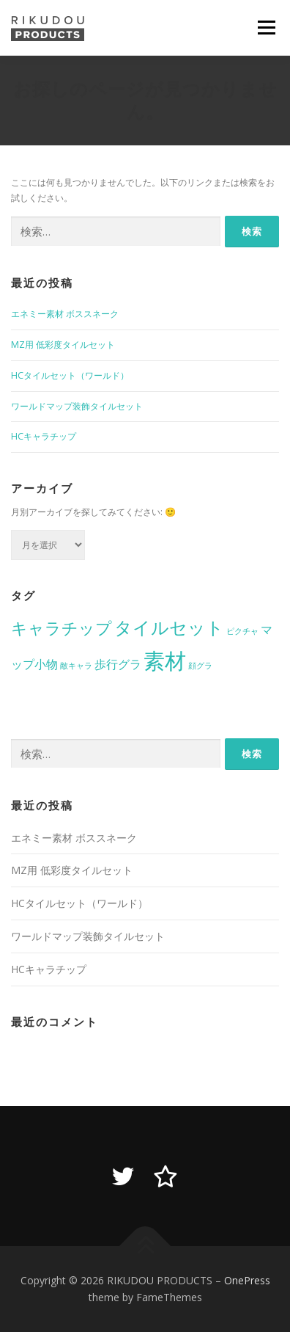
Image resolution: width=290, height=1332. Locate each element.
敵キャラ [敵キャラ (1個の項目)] (76, 665)
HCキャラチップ (43, 436)
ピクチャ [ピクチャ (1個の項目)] (242, 631)
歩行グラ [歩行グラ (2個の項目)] (117, 664)
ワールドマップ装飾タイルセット (77, 406)
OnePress (247, 1280)
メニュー (266, 27)
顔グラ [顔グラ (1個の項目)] (200, 665)
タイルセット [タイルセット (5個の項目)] (169, 627)
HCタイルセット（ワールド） (70, 375)
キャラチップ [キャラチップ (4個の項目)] (61, 627)
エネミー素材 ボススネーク (65, 313)
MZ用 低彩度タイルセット (63, 344)
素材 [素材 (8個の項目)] (165, 660)
